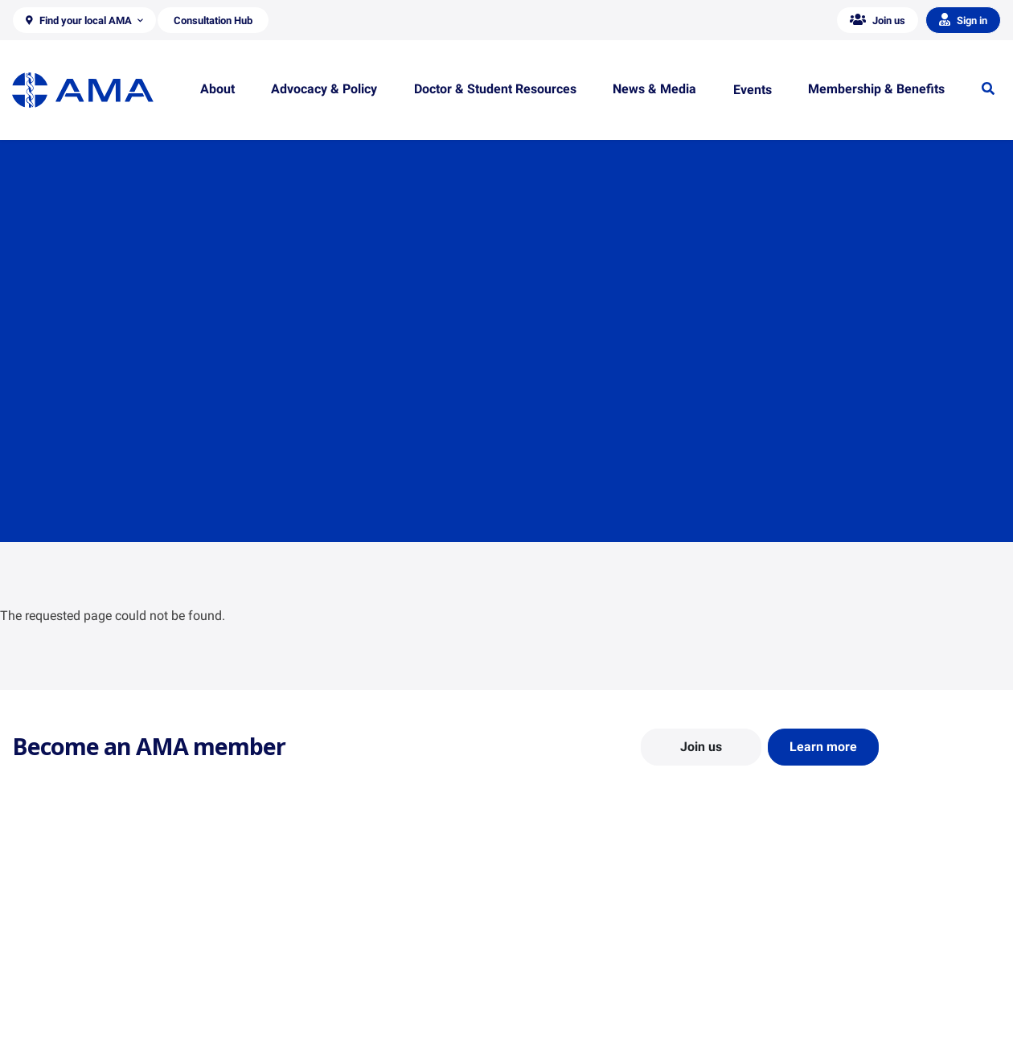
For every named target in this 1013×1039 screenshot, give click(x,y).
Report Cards (298, 950)
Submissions (297, 997)
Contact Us (40, 950)
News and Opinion (817, 950)
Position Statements (316, 927)
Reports (285, 973)
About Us (35, 927)
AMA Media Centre (818, 927)
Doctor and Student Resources (595, 965)
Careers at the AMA (60, 997)
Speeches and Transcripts (836, 997)
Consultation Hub (309, 1020)
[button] (84, 20)
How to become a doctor (580, 989)
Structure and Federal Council (85, 973)
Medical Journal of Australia (842, 973)
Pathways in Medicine (573, 1012)
